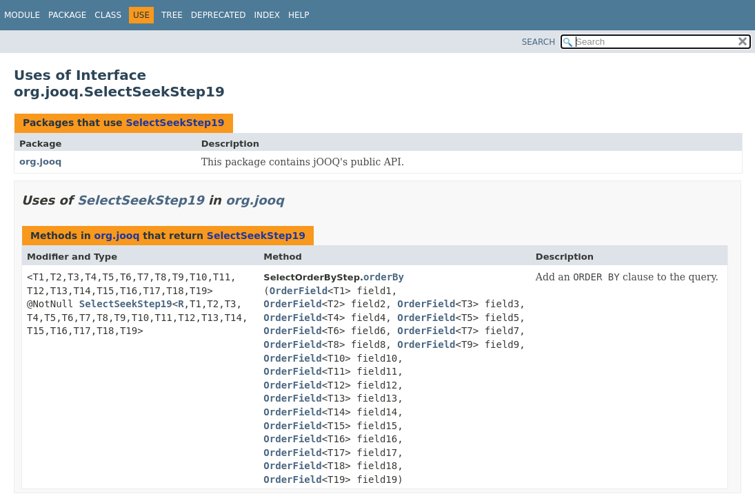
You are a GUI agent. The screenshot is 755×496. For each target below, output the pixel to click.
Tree (172, 15)
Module (22, 15)
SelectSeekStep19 (174, 122)
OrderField (299, 290)
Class (107, 15)
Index (267, 15)
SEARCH (539, 42)
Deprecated (218, 15)
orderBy (383, 276)
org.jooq (40, 161)
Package (67, 15)
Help (299, 15)
